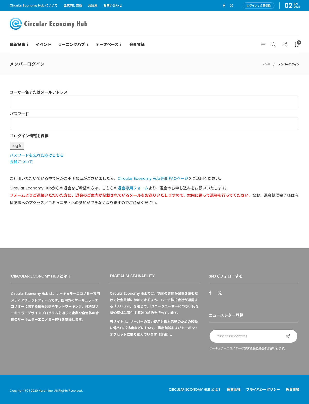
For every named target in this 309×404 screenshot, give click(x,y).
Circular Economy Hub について (34, 5)
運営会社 (233, 389)
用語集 (93, 5)
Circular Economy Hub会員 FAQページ (153, 178)
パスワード (19, 114)
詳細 (163, 334)
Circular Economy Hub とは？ (195, 389)
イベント (43, 44)
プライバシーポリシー (263, 389)
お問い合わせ (112, 5)
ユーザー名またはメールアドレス (39, 92)
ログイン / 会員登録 (259, 5)
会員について (21, 162)
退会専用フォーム (133, 188)
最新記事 (17, 44)
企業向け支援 (72, 5)
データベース (107, 44)
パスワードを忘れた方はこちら (37, 155)
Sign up (288, 336)
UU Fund (123, 306)
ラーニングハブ (71, 44)
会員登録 (137, 44)
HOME (266, 64)
